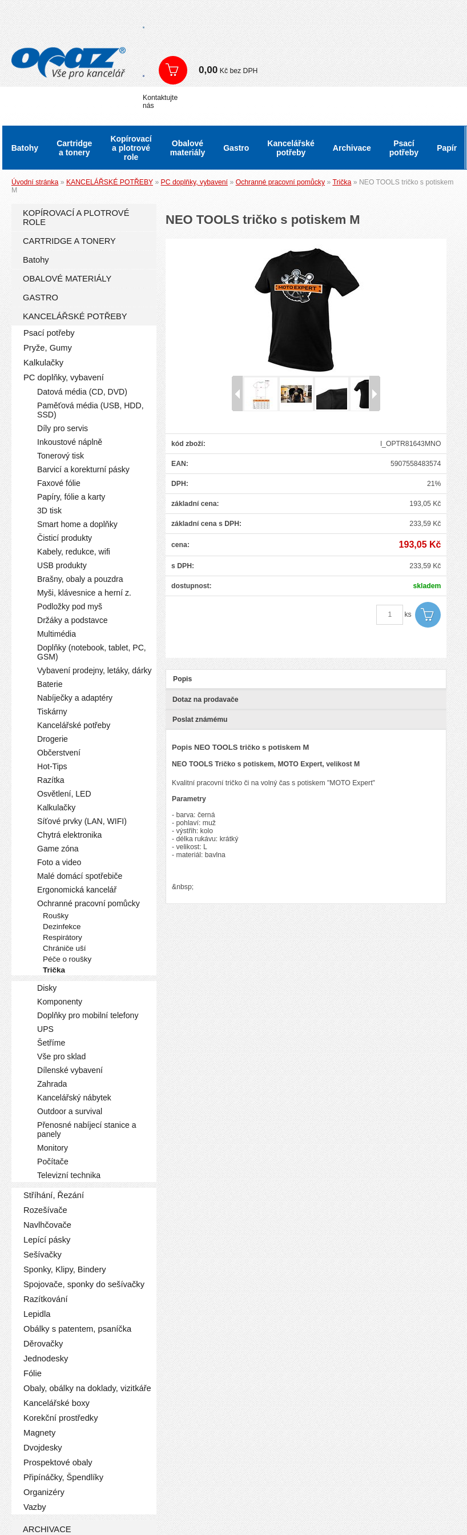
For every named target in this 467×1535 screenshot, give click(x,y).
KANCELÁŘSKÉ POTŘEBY (109, 182)
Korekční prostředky (60, 1418)
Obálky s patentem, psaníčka (77, 1328)
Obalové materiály (187, 148)
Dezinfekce (62, 926)
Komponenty (59, 1001)
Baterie (50, 684)
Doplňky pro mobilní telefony (87, 1015)
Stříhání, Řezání (53, 1195)
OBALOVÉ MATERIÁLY (67, 278)
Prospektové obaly (57, 1462)
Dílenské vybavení (70, 1070)
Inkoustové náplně (69, 442)
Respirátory (62, 937)
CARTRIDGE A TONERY (69, 241)
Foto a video (59, 862)
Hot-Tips (52, 766)
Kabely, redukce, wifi (73, 551)
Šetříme (51, 1042)
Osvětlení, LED (64, 793)
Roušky (56, 915)
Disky (47, 987)
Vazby (34, 1507)
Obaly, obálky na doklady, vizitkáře (87, 1388)
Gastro (236, 147)
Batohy (24, 147)
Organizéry (44, 1492)
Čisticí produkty (64, 538)
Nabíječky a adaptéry (74, 697)
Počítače (53, 1161)
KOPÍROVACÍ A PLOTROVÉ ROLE (76, 217)
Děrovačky (43, 1343)
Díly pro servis (62, 428)
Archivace (352, 147)
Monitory (52, 1147)
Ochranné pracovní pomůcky (280, 182)
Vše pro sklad (61, 1056)
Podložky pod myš (69, 606)
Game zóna (58, 848)
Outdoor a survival (69, 1111)
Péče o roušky (67, 959)
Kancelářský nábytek (74, 1097)
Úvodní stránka (34, 182)
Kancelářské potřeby (291, 148)
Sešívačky (42, 1254)
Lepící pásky (46, 1239)
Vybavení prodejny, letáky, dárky (94, 670)
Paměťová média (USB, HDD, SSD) (90, 410)
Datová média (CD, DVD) (82, 391)
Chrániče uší (64, 948)
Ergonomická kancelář (76, 889)
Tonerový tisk (60, 455)
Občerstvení (58, 752)
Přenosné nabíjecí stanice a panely (86, 1129)
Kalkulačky (43, 362)
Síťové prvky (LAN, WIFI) (82, 821)
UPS (45, 1029)
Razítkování (45, 1299)
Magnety (39, 1432)
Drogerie (52, 739)
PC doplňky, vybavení (194, 182)
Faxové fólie (58, 483)
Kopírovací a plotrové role (130, 148)
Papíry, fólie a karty (71, 496)
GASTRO (40, 297)
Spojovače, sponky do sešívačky (83, 1284)
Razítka (51, 780)
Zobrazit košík (173, 70)
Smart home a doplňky (77, 524)
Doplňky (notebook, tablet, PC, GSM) (91, 652)
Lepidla (36, 1314)
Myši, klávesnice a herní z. (84, 592)
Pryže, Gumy (47, 347)
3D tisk (49, 510)
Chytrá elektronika (69, 834)
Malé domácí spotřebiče (79, 876)
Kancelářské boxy (56, 1403)
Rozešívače (45, 1210)
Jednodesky (45, 1358)
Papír (447, 147)
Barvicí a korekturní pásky (83, 469)
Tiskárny (52, 711)
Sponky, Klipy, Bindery (64, 1269)
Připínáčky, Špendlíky (63, 1477)
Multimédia (56, 633)
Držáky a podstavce (72, 620)
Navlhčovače (47, 1224)
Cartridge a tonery (74, 148)
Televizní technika (68, 1175)
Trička (341, 182)
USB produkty (62, 565)
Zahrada (52, 1083)
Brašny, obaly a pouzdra (80, 579)
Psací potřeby (403, 148)
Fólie (32, 1373)
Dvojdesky (42, 1447)
